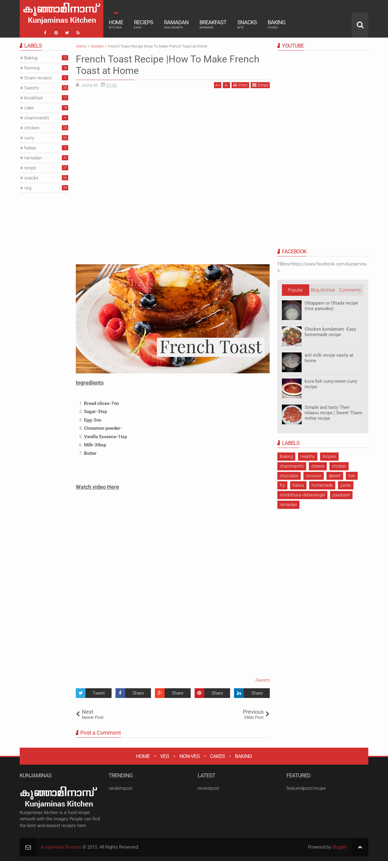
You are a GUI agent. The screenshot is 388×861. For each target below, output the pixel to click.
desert (335, 475)
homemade (322, 485)
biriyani (329, 456)
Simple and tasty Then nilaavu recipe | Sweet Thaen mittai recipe (333, 413)
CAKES (217, 756)
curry (29, 138)
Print (240, 85)
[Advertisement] (127, 135)
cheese (317, 466)
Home (116, 24)
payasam (341, 494)
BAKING (243, 756)
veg (27, 188)
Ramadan (176, 24)
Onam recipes (38, 78)
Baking (276, 24)
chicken (339, 466)
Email (260, 85)
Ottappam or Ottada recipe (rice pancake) (331, 305)
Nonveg (31, 68)
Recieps (143, 24)
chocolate (289, 475)
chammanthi (292, 466)
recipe (30, 168)
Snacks (247, 24)
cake (29, 108)
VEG (164, 756)
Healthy (307, 456)
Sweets (262, 680)
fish (351, 475)
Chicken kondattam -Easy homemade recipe (330, 331)
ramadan (288, 504)
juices (345, 485)
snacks (31, 178)
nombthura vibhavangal (302, 494)
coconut (313, 475)
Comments (350, 290)
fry (282, 485)
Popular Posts (295, 291)
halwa (298, 485)
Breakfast (212, 24)
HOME (143, 756)
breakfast (33, 98)
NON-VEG (189, 756)
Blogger (339, 847)
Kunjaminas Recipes (61, 847)
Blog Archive (323, 290)
